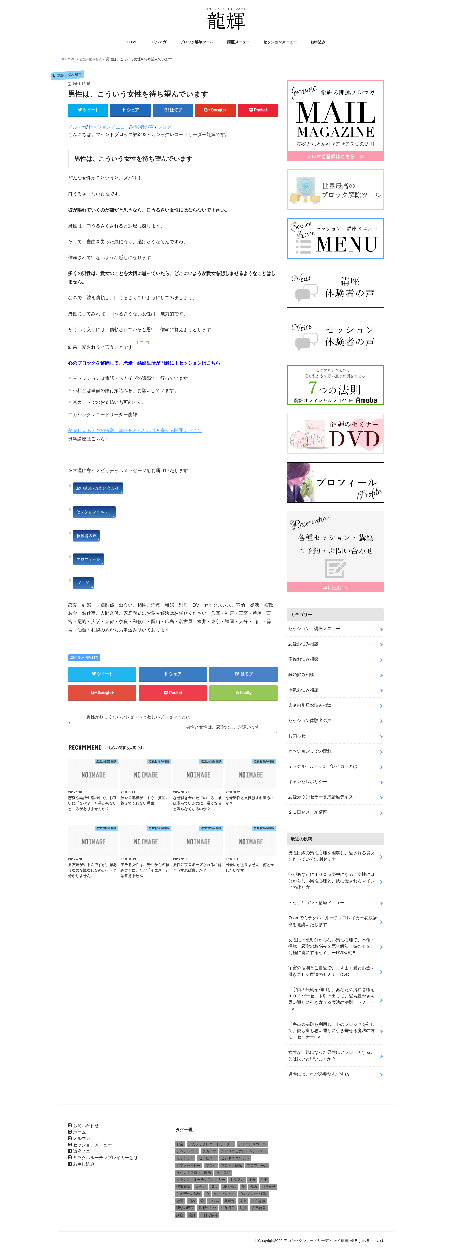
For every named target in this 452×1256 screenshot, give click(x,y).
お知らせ (297, 733)
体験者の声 (142, 127)
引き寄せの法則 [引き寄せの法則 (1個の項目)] (188, 1191)
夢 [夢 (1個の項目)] (243, 1184)
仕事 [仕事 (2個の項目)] (264, 1176)
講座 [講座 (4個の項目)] (179, 1212)
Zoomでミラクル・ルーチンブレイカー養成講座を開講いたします (332, 918)
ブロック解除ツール (197, 42)
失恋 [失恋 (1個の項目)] (253, 1184)
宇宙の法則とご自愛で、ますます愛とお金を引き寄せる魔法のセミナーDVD (331, 968)
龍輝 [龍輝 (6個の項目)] (192, 1212)
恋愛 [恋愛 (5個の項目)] (179, 1198)
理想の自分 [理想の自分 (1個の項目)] (207, 1205)
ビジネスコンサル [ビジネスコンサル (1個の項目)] (235, 1155)
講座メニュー (238, 42)
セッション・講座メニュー (314, 627)
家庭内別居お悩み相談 (310, 703)
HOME (132, 42)
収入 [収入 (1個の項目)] (214, 1184)
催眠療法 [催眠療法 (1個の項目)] (183, 1184)
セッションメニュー (280, 42)
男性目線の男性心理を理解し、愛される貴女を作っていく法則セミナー (331, 853)
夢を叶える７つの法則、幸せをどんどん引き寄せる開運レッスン (135, 430)
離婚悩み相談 (301, 672)
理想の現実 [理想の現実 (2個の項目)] (185, 1205)
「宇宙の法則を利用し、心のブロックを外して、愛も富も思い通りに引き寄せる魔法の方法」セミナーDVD (331, 1027)
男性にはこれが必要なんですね (318, 1071)
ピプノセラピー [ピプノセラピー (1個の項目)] (188, 1162)
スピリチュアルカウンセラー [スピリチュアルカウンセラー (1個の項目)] (243, 1148)
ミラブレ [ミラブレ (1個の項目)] (237, 1176)
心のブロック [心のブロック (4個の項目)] (224, 1191)
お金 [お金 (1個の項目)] (179, 1141)
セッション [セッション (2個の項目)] (185, 1155)
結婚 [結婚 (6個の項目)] (243, 1205)
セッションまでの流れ (310, 749)
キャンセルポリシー (307, 779)
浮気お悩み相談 (303, 688)
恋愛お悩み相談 (86, 658)
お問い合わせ (86, 1122)
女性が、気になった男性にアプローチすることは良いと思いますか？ (331, 1052)
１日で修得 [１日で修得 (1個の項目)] (209, 1212)
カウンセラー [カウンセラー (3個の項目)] (186, 1148)
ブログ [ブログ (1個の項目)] (211, 1162)
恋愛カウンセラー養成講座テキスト (322, 794)
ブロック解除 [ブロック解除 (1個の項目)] (231, 1162)
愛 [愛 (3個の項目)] (202, 1198)
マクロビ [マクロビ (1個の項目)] (223, 1170)
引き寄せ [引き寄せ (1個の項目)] (269, 1184)
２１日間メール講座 (307, 810)
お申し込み (84, 1161)
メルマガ (158, 42)
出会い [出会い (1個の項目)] (200, 1184)
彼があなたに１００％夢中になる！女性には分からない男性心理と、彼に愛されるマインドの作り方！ (331, 878)
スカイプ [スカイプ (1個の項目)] (209, 1148)
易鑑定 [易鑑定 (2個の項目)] (229, 1198)
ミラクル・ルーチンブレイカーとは (322, 764)
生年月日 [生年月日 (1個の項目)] (228, 1205)
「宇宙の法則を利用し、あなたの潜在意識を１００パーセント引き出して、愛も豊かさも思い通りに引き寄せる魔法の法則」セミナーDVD (331, 996)
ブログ (165, 127)
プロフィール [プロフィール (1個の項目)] (257, 1162)
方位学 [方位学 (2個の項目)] (214, 1198)
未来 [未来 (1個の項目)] (243, 1198)
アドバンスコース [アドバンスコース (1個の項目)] (252, 1141)
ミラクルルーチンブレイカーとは (105, 1154)
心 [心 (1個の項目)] (207, 1191)
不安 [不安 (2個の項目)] (252, 1176)
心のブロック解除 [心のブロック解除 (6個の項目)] (254, 1191)
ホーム (79, 1129)
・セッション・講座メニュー (316, 900)
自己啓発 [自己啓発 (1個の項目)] (259, 1205)
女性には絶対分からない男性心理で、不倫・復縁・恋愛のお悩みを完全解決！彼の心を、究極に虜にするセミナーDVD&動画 (331, 943)
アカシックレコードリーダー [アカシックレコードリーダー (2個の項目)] (211, 1141)
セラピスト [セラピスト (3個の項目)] (207, 1155)
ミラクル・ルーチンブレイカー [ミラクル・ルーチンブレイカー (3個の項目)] (200, 1176)
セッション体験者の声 (310, 718)
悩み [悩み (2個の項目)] (192, 1198)
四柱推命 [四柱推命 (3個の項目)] (229, 1184)
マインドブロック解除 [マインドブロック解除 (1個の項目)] (193, 1170)
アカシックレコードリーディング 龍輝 (316, 1237)
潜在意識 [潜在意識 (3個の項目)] (258, 1198)
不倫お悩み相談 (303, 657)
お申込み (317, 42)
